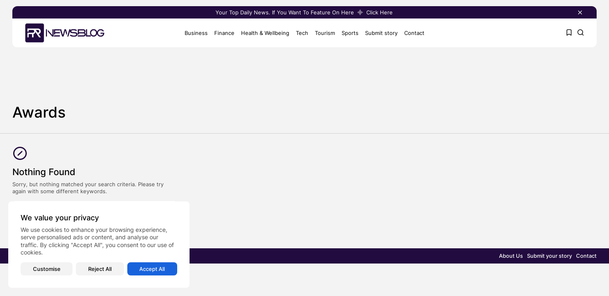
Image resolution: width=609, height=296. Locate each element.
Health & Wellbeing (265, 32)
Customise (47, 269)
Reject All (100, 269)
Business (196, 32)
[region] (99, 244)
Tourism (325, 32)
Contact (414, 32)
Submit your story (549, 255)
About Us (511, 255)
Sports (350, 32)
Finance (224, 32)
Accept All (152, 269)
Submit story (381, 32)
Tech (302, 32)
